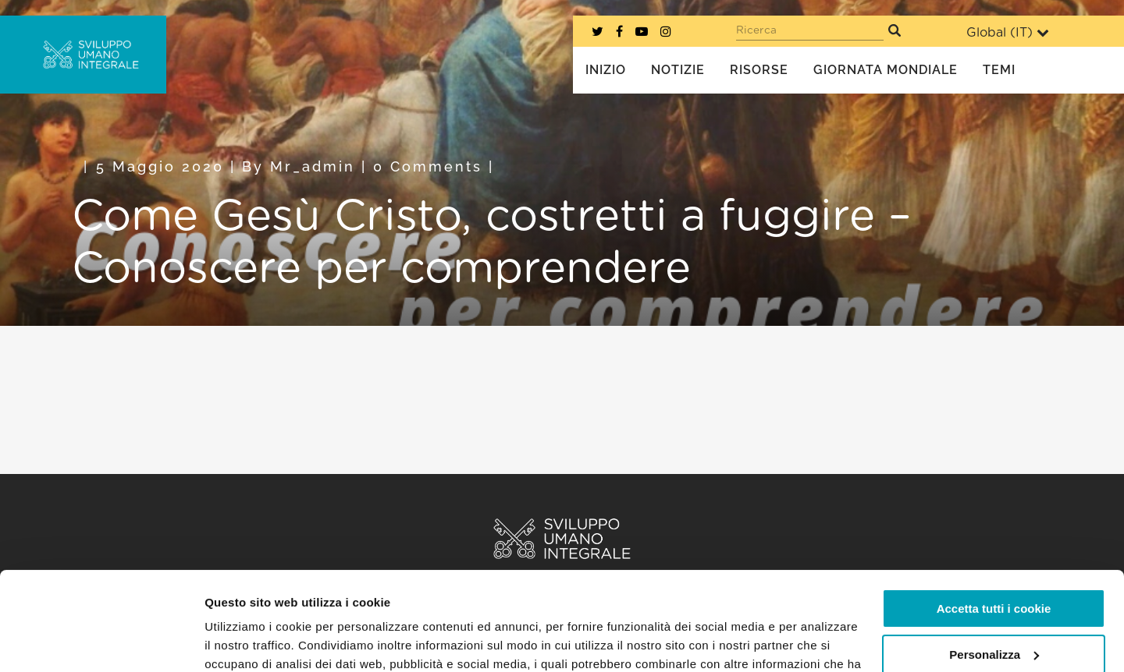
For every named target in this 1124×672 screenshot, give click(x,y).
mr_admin (312, 166)
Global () (1007, 32)
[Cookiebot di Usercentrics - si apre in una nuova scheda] (101, 641)
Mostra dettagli (247, 641)
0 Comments (427, 166)
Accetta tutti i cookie (994, 524)
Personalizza (994, 569)
